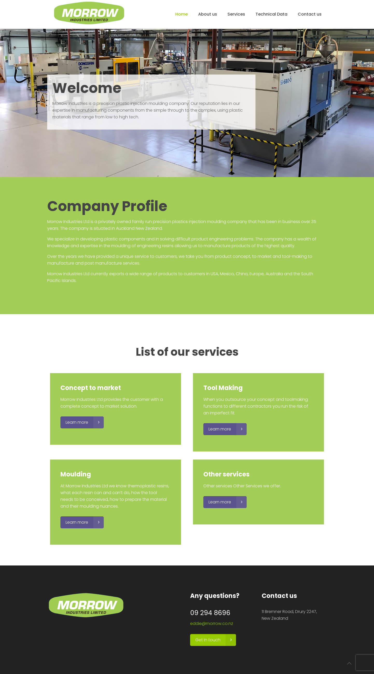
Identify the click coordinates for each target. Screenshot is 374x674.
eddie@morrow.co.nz (211, 623)
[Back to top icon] (349, 663)
